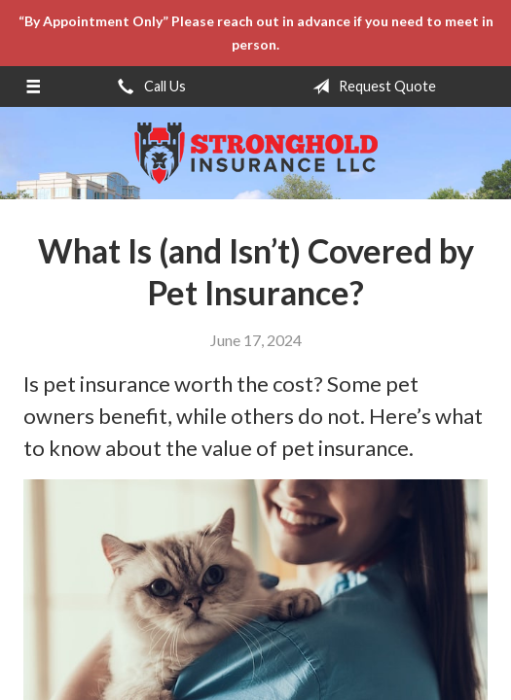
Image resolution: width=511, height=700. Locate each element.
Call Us (148, 86)
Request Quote (370, 86)
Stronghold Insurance (256, 153)
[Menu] (33, 86)
